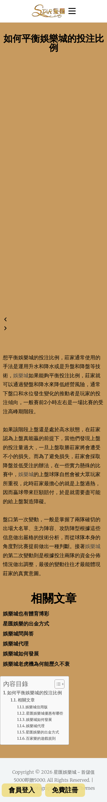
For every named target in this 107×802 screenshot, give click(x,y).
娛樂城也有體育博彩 (26, 614)
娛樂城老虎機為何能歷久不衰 (36, 664)
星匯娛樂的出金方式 (26, 624)
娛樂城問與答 (18, 634)
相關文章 (26, 700)
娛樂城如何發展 (21, 654)
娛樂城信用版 (36, 707)
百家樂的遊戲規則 (41, 738)
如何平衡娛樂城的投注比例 (34, 692)
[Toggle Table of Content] (56, 684)
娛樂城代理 (16, 644)
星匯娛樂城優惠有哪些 (44, 713)
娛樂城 (21, 375)
